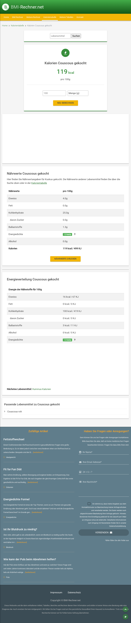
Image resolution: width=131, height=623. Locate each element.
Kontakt (80, 17)
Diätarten (9, 487)
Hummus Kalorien (41, 389)
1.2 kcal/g (67, 234)
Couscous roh (13, 411)
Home (6, 17)
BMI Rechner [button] (17, 17)
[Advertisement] (65, 138)
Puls (8, 577)
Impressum (56, 592)
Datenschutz (74, 592)
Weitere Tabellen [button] (66, 17)
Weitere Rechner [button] (33, 17)
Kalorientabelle (49, 17)
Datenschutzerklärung (117, 526)
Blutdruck (9, 547)
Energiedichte (11, 517)
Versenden (101, 532)
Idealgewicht (11, 457)
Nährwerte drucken (65, 259)
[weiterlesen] (38, 452)
